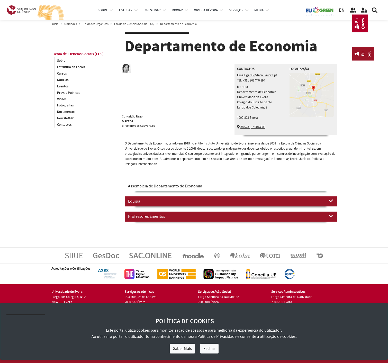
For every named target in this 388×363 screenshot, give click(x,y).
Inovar (177, 10)
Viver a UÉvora (206, 10)
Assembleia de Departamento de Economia (165, 186)
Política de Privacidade (217, 336)
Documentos (66, 112)
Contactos (64, 125)
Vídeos (62, 99)
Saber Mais (182, 348)
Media (259, 10)
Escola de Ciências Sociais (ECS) (134, 24)
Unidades (70, 24)
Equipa (230, 201)
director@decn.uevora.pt (138, 126)
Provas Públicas (68, 92)
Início (55, 24)
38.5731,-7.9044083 (252, 127)
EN (342, 10)
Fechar (209, 348)
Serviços (236, 10)
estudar (125, 10)
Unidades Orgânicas (96, 24)
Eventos (63, 86)
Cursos (62, 73)
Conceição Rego (132, 117)
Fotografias (65, 105)
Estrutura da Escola (71, 67)
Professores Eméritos (230, 216)
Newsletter (65, 118)
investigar (152, 10)
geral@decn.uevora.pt (261, 75)
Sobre (103, 10)
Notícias (63, 80)
